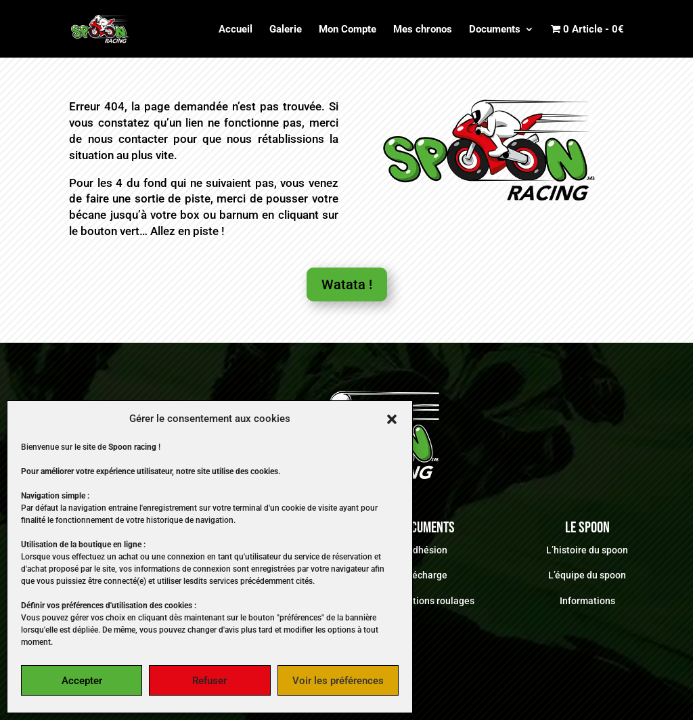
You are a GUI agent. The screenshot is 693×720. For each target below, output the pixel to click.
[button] (392, 419)
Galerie (285, 29)
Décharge (426, 575)
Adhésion (427, 550)
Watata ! (346, 284)
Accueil (235, 29)
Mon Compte (347, 29)
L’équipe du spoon (587, 575)
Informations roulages (426, 600)
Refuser (209, 681)
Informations (587, 600)
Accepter (82, 681)
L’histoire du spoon (587, 550)
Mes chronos (422, 29)
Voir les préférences (338, 681)
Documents (494, 29)
